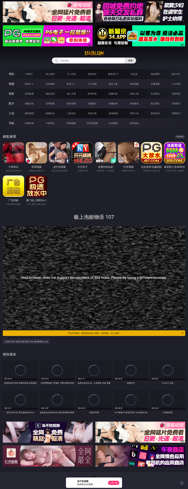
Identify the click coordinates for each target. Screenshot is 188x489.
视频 (11, 84)
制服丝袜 (113, 93)
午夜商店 (50, 123)
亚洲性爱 (29, 93)
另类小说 (134, 113)
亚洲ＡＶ (29, 83)
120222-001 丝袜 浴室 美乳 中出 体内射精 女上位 (26, 341)
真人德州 (50, 74)
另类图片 (176, 103)
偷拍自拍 (50, 93)
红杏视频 (113, 123)
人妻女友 (71, 113)
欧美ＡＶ (71, 83)
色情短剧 (134, 123)
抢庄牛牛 (176, 74)
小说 (11, 113)
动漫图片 (92, 103)
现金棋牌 (155, 74)
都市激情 (29, 113)
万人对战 (71, 74)
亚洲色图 (50, 103)
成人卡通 (71, 93)
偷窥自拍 (29, 103)
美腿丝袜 (113, 103)
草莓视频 (71, 123)
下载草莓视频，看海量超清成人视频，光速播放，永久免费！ (125, 333)
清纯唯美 (134, 103)
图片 (11, 103)
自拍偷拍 (50, 83)
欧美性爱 (92, 93)
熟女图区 (155, 103)
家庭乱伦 (50, 113)
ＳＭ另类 (176, 83)
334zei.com (94, 53)
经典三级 (134, 93)
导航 (11, 123)
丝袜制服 (134, 83)
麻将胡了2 (113, 74)
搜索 (130, 60)
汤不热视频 (92, 123)
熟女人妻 (113, 83)
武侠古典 (92, 113)
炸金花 (134, 74)
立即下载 (114, 482)
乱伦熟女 (155, 93)
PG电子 (29, 74)
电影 (11, 93)
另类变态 (176, 93)
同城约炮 (29, 123)
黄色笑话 (155, 113)
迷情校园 (113, 113)
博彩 (11, 74)
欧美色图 (71, 103)
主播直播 (155, 83)
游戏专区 (92, 74)
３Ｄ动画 (92, 83)
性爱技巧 (176, 113)
